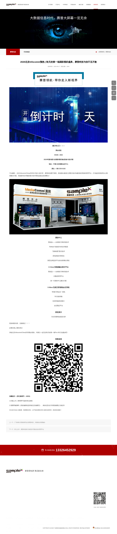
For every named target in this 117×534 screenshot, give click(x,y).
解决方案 (81, 4)
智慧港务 (49, 517)
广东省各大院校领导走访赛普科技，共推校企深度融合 (29, 429)
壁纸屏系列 (19, 511)
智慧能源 (49, 521)
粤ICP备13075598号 (85, 529)
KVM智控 (65, 4)
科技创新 (8, 514)
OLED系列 (19, 524)
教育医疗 (59, 521)
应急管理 (59, 517)
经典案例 (88, 4)
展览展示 (59, 524)
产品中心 (58, 4)
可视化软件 (73, 4)
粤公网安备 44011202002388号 (101, 529)
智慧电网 (49, 514)
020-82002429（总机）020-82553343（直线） (114, 83)
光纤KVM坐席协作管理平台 (31, 521)
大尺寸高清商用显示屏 (20, 521)
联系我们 (103, 4)
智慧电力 (59, 514)
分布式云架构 (30, 514)
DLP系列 (18, 527)
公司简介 (8, 511)
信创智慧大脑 (40, 521)
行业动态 (27, 52)
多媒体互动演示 (41, 514)
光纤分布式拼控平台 (31, 524)
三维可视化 (40, 517)
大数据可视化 (40, 511)
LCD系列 (18, 517)
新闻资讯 (96, 4)
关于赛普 (50, 4)
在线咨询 (114, 88)
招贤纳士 (80, 517)
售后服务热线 (58, 450)
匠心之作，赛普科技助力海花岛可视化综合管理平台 (29, 436)
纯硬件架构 (30, 517)
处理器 (28, 527)
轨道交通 (59, 527)
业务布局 (8, 521)
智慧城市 (49, 511)
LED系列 (18, 514)
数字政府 (59, 511)
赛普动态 (13, 52)
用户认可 (8, 517)
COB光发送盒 (30, 511)
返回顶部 (114, 98)
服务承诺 (80, 514)
